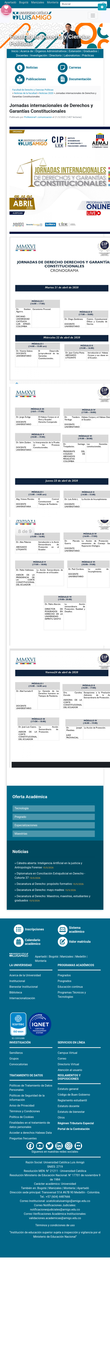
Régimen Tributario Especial (76, 1123)
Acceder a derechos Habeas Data (30, 1132)
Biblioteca (15, 992)
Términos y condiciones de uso (55, 1225)
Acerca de (26, 51)
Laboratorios (72, 55)
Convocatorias (18, 1064)
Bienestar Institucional (23, 986)
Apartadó (10, 2)
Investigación (38, 55)
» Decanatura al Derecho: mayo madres (45, 890)
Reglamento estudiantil (72, 1100)
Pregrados (64, 975)
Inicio (14, 51)
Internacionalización (22, 998)
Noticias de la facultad (25, 93)
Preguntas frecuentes (23, 1138)
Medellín (80, 956)
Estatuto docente (68, 1106)
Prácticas (88, 55)
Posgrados (65, 981)
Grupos (14, 1058)
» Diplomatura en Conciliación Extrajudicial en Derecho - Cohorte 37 (50, 875)
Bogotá (23, 2)
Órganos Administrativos (51, 51)
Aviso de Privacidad (21, 1105)
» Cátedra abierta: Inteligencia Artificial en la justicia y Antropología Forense (48, 865)
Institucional (17, 981)
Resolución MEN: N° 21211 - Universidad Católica (55, 1171)
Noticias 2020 (46, 93)
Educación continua (70, 986)
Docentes (22, 55)
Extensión (75, 51)
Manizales (37, 2)
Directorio (55, 55)
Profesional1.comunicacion (38, 117)
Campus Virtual (67, 1053)
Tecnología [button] (22, 808)
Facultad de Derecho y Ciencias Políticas (32, 89)
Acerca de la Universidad (25, 975)
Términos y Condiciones (24, 1111)
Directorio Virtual (68, 1064)
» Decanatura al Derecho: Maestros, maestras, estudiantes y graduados (52, 898)
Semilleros (16, 1053)
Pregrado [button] (20, 817)
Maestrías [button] (21, 833)
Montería (52, 2)
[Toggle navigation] (93, 15)
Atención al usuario (70, 1070)
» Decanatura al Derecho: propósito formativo (49, 884)
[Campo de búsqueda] (80, 4)
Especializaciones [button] (26, 825)
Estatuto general (68, 1089)
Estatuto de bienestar (71, 1112)
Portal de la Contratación (74, 1129)
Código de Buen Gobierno (74, 1094)
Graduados (90, 51)
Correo (62, 1058)
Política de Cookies (21, 1117)
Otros (61, 1117)
